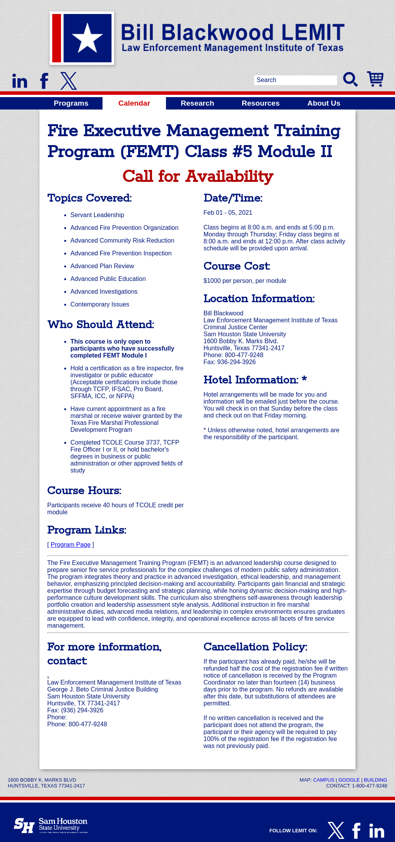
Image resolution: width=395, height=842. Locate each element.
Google (349, 780)
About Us (324, 103)
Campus (323, 780)
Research (197, 103)
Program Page (71, 544)
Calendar (134, 103)
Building (375, 780)
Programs (71, 103)
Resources (261, 103)
